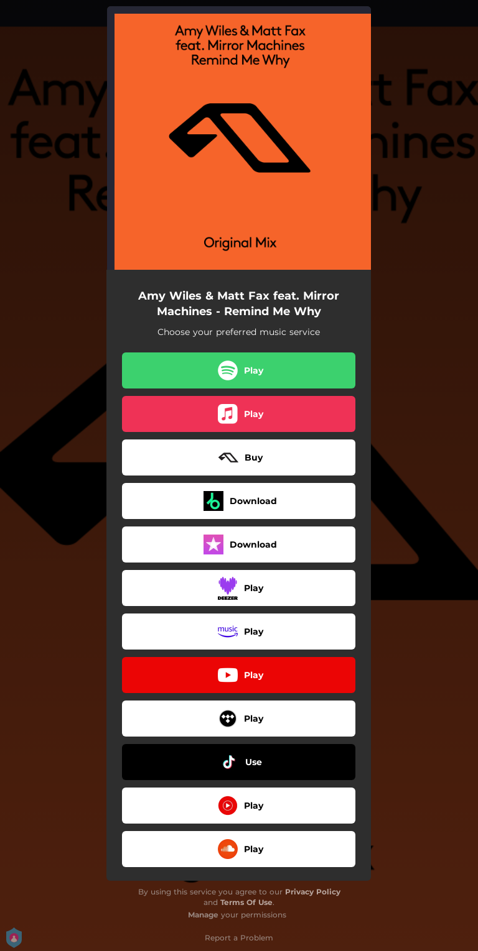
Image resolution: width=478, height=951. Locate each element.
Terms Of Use (246, 902)
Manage (203, 914)
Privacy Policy (312, 891)
